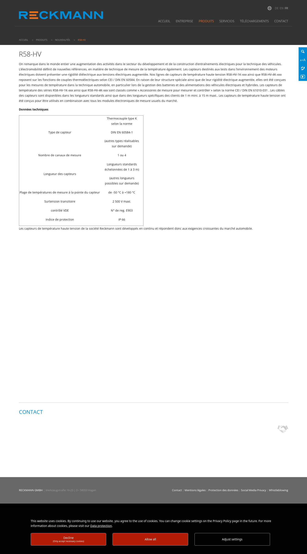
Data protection (101, 526)
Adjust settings (232, 539)
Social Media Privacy (253, 490)
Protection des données (223, 490)
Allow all (150, 539)
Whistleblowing (278, 490)
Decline (68, 539)
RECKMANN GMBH (31, 490)
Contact (177, 490)
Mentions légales (195, 490)
